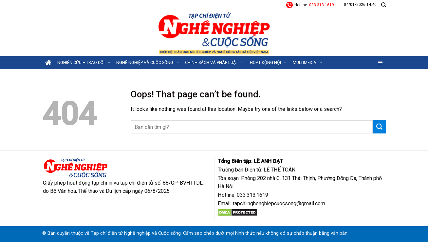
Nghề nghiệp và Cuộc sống (147, 62)
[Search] (383, 4)
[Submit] (379, 126)
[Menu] (380, 62)
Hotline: (310, 5)
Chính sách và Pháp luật (214, 62)
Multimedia (307, 62)
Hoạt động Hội (268, 62)
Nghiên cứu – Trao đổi (83, 62)
